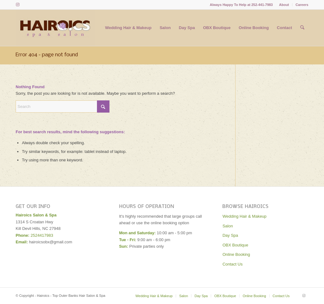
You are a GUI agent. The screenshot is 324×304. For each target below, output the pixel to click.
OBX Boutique (235, 245)
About (284, 5)
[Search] (302, 28)
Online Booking (236, 254)
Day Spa (230, 235)
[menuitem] (284, 4)
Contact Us (232, 264)
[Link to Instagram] (17, 4)
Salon (227, 226)
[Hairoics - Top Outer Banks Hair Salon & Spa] (55, 28)
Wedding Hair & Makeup (244, 216)
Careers (302, 5)
